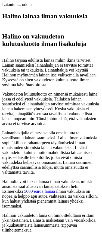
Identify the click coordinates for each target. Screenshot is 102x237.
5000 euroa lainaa (39, 191)
